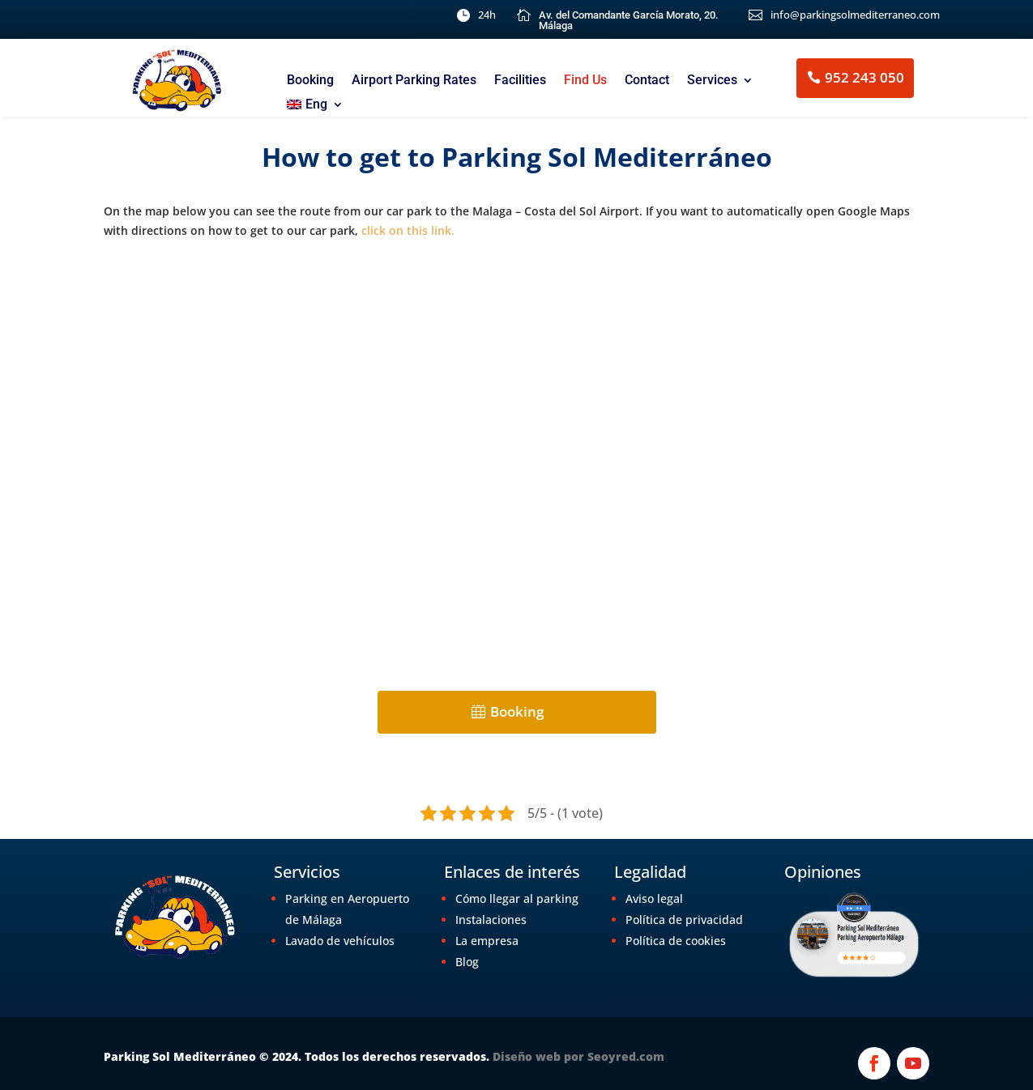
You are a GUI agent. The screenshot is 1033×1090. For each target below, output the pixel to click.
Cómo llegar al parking (516, 898)
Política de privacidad (684, 919)
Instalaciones (491, 919)
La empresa (487, 940)
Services (712, 81)
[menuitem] (315, 108)
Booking (310, 81)
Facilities (520, 81)
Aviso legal (654, 898)
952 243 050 (864, 77)
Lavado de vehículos (340, 940)
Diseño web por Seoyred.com (578, 1056)
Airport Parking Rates (414, 81)
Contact (647, 81)
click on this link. (408, 230)
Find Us (585, 81)
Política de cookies (675, 940)
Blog (467, 961)
